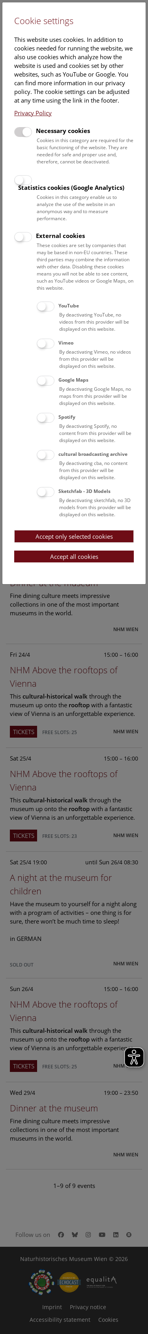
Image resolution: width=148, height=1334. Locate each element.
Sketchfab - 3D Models (84, 491)
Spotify (66, 417)
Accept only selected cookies (74, 536)
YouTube (68, 305)
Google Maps (73, 380)
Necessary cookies (63, 131)
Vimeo (65, 342)
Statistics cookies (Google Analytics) (71, 187)
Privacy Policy (33, 113)
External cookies (60, 236)
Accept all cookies (74, 556)
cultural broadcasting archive (92, 454)
